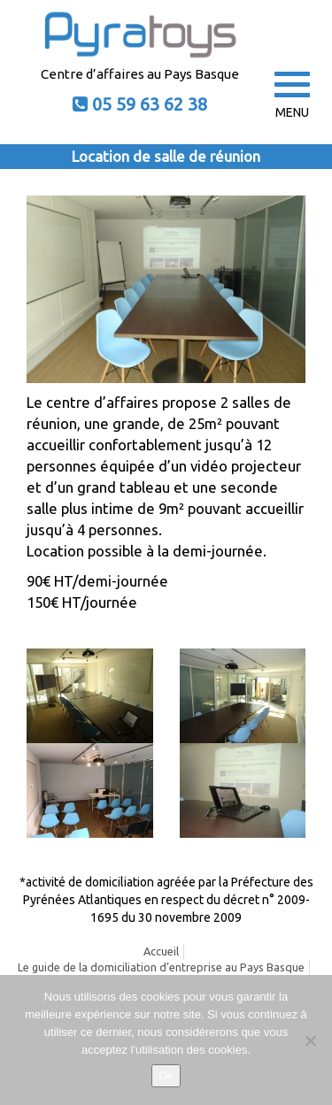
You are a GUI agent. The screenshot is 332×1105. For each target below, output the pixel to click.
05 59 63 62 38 (149, 104)
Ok (166, 1075)
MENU (292, 95)
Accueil (161, 951)
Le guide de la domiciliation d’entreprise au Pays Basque (161, 967)
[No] (310, 1040)
